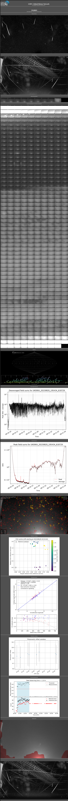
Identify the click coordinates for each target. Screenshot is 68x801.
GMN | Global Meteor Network (38, 4)
